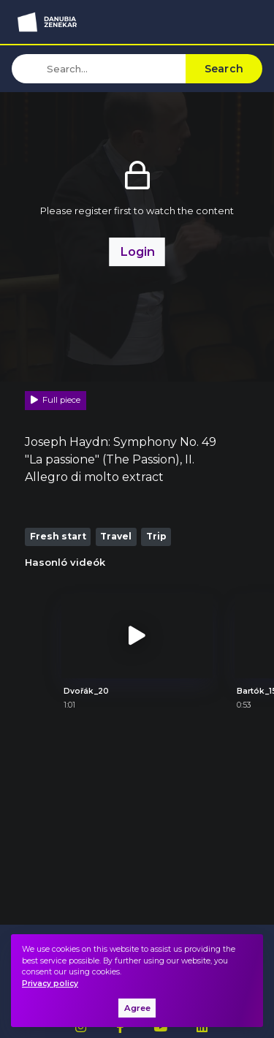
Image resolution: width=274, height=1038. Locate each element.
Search (224, 68)
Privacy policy (50, 983)
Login (137, 251)
